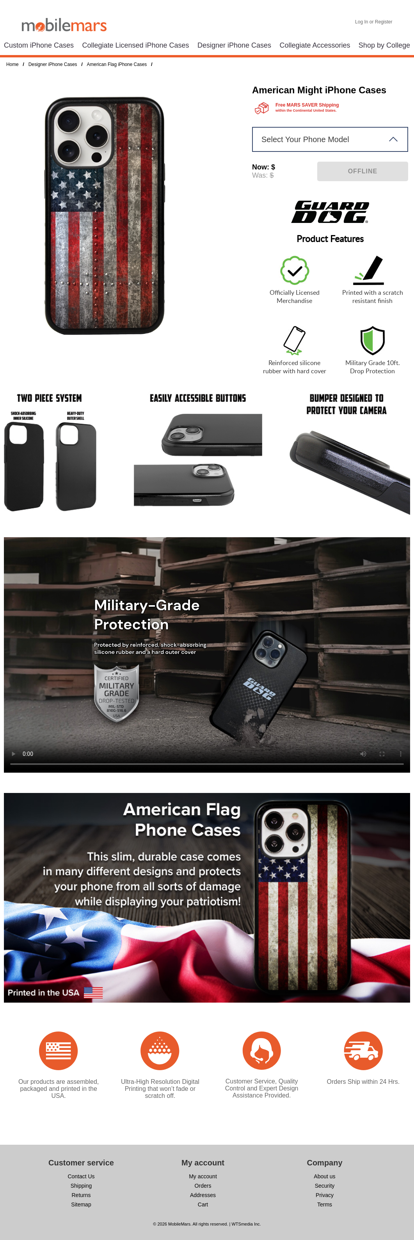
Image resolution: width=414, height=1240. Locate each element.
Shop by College (384, 45)
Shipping (81, 1186)
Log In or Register (373, 22)
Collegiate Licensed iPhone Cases (135, 45)
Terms (324, 1204)
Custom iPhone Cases (39, 45)
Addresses (203, 1195)
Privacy (325, 1195)
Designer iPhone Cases (234, 45)
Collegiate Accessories (314, 45)
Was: (260, 175)
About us (324, 1176)
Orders (203, 1186)
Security (325, 1186)
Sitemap (81, 1204)
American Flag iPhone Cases (117, 64)
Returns (81, 1195)
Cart (203, 1204)
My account (203, 1176)
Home (12, 64)
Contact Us (81, 1176)
